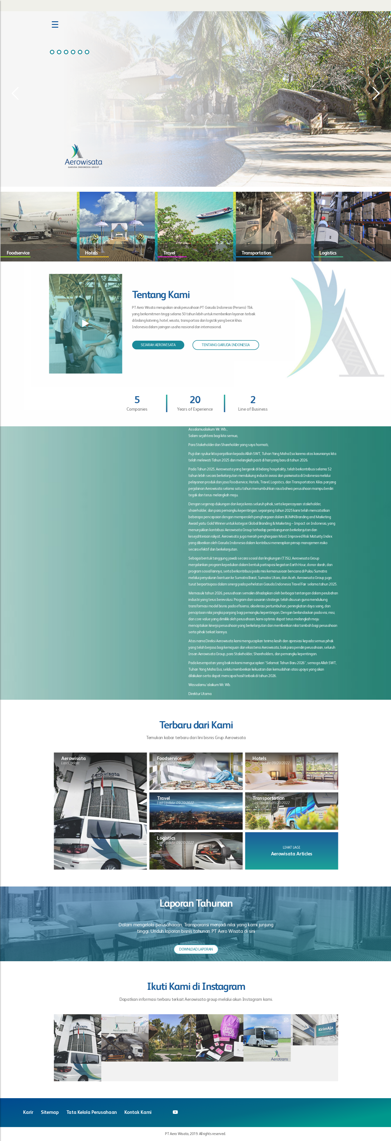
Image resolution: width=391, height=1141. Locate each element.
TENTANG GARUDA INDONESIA (221, 345)
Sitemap (50, 1112)
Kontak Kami (138, 1112)
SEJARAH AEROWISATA (153, 345)
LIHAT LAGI (295, 847)
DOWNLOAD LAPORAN (200, 949)
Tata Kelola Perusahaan (91, 1112)
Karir (28, 1112)
